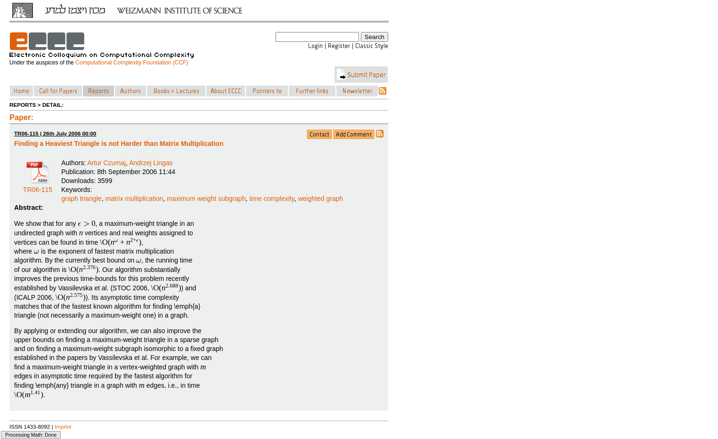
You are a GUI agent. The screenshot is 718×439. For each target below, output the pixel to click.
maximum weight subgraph (206, 198)
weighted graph (320, 198)
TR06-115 (37, 186)
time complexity (271, 198)
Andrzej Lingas (151, 163)
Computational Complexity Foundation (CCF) (131, 62)
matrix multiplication (134, 198)
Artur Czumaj (106, 163)
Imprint (63, 426)
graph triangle (81, 198)
